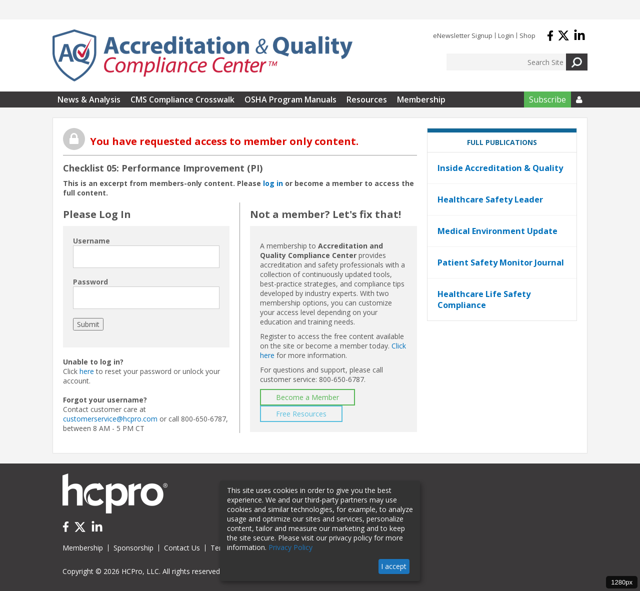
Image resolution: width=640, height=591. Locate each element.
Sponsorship (134, 547)
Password (90, 281)
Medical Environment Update (498, 231)
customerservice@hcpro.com (110, 419)
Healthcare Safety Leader (490, 199)
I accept (393, 566)
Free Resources (301, 413)
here (87, 371)
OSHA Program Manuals (290, 99)
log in (273, 183)
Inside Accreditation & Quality (500, 168)
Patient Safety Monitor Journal (501, 262)
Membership (421, 99)
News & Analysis (89, 99)
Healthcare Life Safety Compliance (484, 299)
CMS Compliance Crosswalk (182, 99)
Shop (528, 35)
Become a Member (307, 397)
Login (506, 35)
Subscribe (547, 99)
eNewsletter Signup (462, 35)
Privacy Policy (290, 547)
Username (91, 241)
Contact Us (182, 547)
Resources (366, 99)
